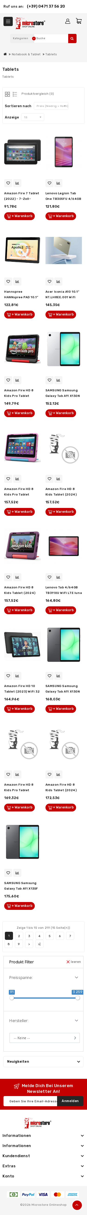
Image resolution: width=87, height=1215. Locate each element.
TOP (77, 1205)
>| (39, 944)
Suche (72, 38)
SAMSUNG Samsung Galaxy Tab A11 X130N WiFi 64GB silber (62, 396)
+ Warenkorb (22, 216)
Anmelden (70, 1101)
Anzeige (12, 117)
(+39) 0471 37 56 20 (46, 6)
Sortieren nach (18, 106)
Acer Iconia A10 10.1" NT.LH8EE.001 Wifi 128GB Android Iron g (63, 297)
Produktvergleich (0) (38, 93)
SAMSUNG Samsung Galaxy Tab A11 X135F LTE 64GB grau (21, 888)
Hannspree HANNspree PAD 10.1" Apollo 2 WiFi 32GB (21, 297)
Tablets (51, 54)
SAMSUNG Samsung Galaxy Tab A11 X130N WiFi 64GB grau (62, 691)
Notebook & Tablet (26, 54)
